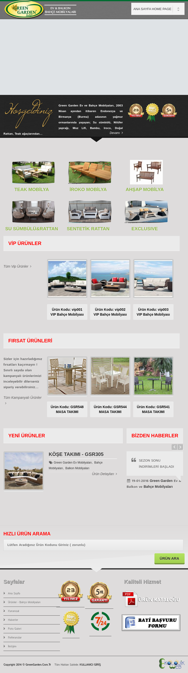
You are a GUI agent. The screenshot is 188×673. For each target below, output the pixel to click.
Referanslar (15, 637)
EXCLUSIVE (144, 228)
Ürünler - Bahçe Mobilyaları (24, 602)
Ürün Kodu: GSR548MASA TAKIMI (67, 409)
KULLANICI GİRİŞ (90, 665)
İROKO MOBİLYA (88, 189)
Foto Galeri (14, 629)
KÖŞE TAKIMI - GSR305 (76, 454)
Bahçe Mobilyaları (158, 487)
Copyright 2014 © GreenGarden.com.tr (27, 665)
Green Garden (161, 481)
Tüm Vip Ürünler (17, 266)
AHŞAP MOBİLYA (145, 189)
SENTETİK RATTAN (88, 228)
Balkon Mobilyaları (76, 468)
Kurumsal (13, 611)
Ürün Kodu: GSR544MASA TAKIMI (110, 409)
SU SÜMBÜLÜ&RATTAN (31, 228)
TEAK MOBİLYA (31, 189)
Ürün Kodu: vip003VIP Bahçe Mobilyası (153, 312)
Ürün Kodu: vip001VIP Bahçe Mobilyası (67, 312)
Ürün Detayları (104, 474)
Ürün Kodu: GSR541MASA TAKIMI (153, 409)
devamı (116, 133)
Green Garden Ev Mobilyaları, (73, 462)
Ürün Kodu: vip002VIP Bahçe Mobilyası (110, 312)
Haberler (13, 620)
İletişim (12, 646)
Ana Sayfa (14, 593)
